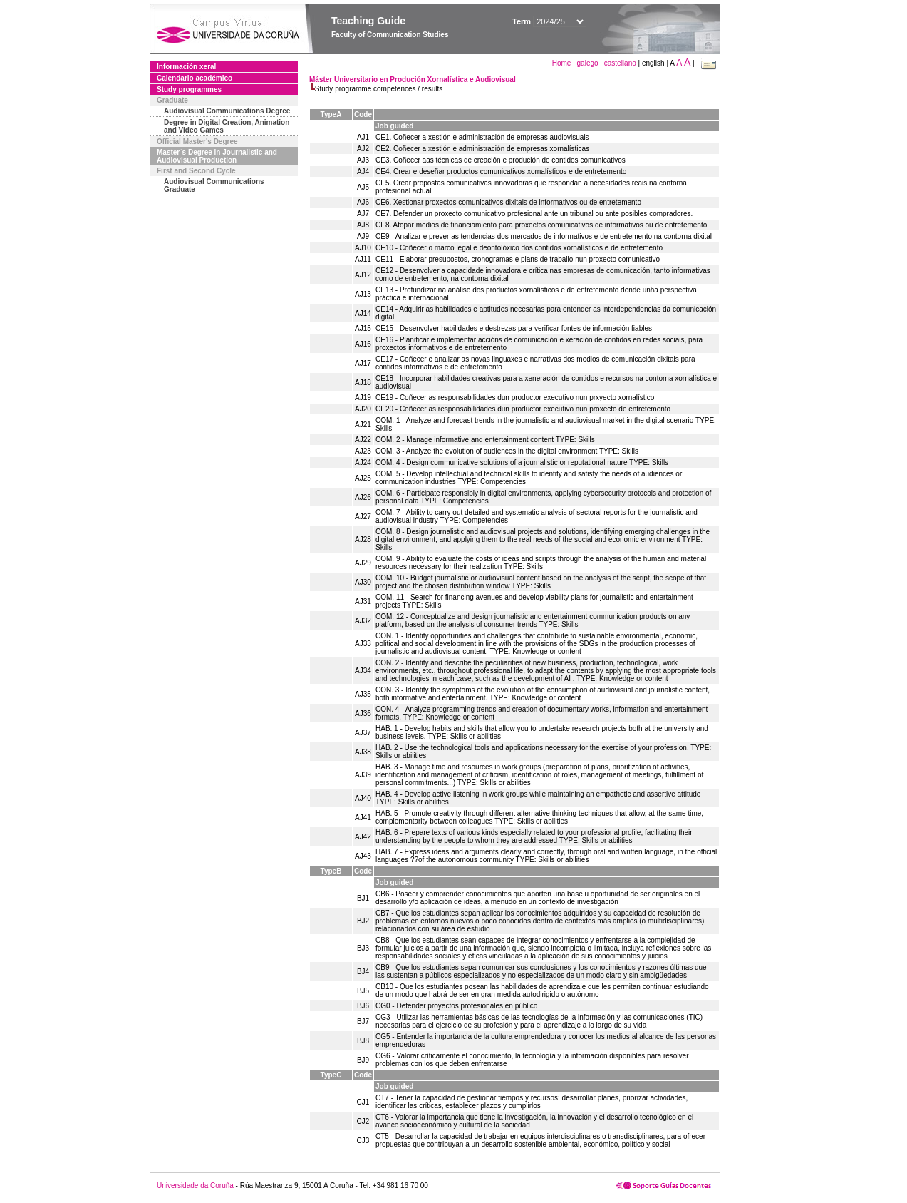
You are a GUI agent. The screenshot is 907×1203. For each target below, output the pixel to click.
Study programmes (189, 89)
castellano (620, 63)
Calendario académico (194, 78)
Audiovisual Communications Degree (227, 111)
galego (587, 63)
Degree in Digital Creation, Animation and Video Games (226, 126)
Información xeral (186, 67)
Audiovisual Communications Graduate (214, 185)
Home (562, 63)
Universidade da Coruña (195, 1185)
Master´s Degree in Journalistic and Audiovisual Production (217, 156)
